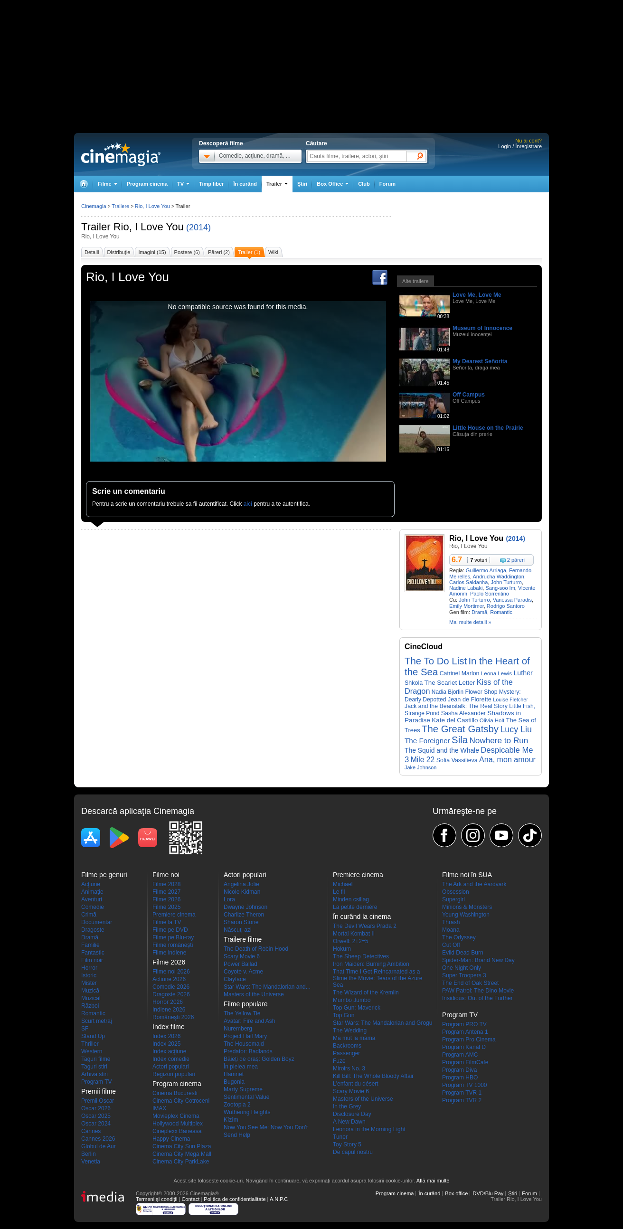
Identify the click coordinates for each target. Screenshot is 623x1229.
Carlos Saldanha (468, 582)
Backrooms (347, 1045)
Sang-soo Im (500, 588)
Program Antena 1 (465, 1032)
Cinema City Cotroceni (180, 1100)
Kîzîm (231, 1119)
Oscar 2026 (96, 1108)
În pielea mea (241, 1066)
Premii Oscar (97, 1100)
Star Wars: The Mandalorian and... (267, 986)
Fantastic (92, 952)
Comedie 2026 (170, 986)
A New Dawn (349, 1121)
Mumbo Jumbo (351, 1000)
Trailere (120, 206)
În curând (245, 184)
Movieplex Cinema (175, 1116)
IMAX (159, 1108)
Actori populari (170, 1066)
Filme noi (165, 875)
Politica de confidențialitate (234, 1199)
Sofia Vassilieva (457, 760)
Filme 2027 (166, 892)
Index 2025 (166, 1043)
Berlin (88, 1154)
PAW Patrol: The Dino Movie (478, 990)
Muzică (90, 990)
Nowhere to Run (498, 740)
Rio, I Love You (148, 227)
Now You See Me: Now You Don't (266, 1127)
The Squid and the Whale (442, 750)
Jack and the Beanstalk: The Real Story (456, 706)
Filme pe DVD (170, 929)
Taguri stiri (94, 1066)
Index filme (168, 1026)
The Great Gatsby (460, 729)
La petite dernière (355, 907)
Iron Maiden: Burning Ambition (371, 964)
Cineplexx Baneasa (176, 1131)
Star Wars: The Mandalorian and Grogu (382, 1023)
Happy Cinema (171, 1138)
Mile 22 (423, 760)
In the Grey (347, 1106)
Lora (229, 899)
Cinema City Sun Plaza (181, 1146)
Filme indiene (169, 952)
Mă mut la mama (354, 1038)
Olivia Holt (492, 720)
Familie (90, 945)
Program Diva (459, 1070)
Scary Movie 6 (242, 956)
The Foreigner (427, 741)
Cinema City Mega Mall (181, 1154)
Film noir (92, 960)
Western (91, 1051)
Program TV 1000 (464, 1085)
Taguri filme (95, 1059)
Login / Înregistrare (520, 146)
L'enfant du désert (355, 1083)
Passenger (346, 1053)
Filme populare (246, 1004)
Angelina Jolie (241, 884)
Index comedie (170, 1059)
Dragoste (92, 929)
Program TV (96, 1081)
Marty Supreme (243, 1089)
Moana (451, 929)
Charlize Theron (244, 914)
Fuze (339, 1061)
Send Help (237, 1135)
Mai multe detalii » (470, 622)
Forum (387, 184)
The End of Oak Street (470, 983)
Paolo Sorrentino (489, 593)
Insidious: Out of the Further (477, 998)
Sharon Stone (241, 922)
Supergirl (453, 899)
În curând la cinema (362, 916)
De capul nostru (353, 1152)
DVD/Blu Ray (487, 1193)
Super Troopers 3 (464, 975)
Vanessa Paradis (512, 600)
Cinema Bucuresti (175, 1093)
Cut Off (451, 945)
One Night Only (461, 967)
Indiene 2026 (168, 1009)
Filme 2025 (166, 907)
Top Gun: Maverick (356, 1007)
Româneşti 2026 (173, 1017)
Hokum (342, 948)
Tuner (340, 1137)
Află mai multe (433, 1180)
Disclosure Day (352, 1114)
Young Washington (466, 914)
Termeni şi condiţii (156, 1199)
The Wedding (350, 1030)
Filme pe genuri (104, 875)
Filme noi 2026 (171, 971)
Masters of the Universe (254, 994)
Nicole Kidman (242, 892)
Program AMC (460, 1054)
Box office (456, 1193)
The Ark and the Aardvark (474, 884)
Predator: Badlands (248, 1051)
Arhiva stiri (94, 1074)
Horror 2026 (167, 1002)
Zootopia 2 (237, 1104)
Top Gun (343, 1015)
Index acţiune (169, 1051)
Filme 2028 (166, 884)
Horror (89, 967)
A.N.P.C (279, 1199)
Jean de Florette (469, 699)
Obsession (455, 892)
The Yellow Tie (242, 1013)
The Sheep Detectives (361, 956)
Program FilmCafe (465, 1062)
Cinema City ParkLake (180, 1161)
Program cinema (147, 184)
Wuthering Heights (247, 1112)
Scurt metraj (96, 1021)
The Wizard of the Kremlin (366, 992)
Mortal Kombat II (354, 933)
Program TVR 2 (461, 1100)
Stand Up (93, 1036)
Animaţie (92, 892)
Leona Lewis (496, 673)
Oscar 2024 (96, 1123)
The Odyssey (459, 937)
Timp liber (211, 184)
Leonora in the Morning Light (369, 1129)
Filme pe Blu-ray (173, 937)
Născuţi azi (238, 929)
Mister (89, 983)
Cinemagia (93, 206)
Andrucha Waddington (498, 576)
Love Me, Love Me (477, 295)
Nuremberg (238, 1028)
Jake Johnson (420, 767)
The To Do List (436, 661)
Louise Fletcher (510, 699)
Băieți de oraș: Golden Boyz (259, 1059)
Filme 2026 (166, 899)
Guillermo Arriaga (486, 570)
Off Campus (469, 394)
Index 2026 (166, 1036)
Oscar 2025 (96, 1116)
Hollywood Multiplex (177, 1123)
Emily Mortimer (466, 606)
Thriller (90, 1043)
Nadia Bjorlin (447, 692)
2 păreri (516, 560)
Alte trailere (415, 281)
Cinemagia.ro (120, 154)
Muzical (91, 998)
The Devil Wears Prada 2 (364, 926)
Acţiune (90, 884)
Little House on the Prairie (488, 428)
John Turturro (506, 582)
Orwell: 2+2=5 (350, 941)
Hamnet (234, 1074)
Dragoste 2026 (171, 994)
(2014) (198, 227)
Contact (190, 1199)
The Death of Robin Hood (256, 948)
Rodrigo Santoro (506, 606)
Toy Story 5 (347, 1144)
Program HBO (460, 1077)
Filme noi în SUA (467, 875)
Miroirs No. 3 (349, 1068)
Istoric (88, 975)
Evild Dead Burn (462, 952)
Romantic (501, 612)
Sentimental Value (247, 1097)
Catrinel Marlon (460, 673)
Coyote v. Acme (243, 971)
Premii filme (98, 1091)
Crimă (88, 914)
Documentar (96, 922)
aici (248, 504)
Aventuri (91, 899)
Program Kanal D (464, 1047)
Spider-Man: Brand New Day (478, 960)
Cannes (91, 1131)
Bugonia (234, 1081)
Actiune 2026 (169, 979)
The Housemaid (244, 1043)
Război (90, 1005)
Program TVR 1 (461, 1092)
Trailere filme (243, 939)
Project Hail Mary (245, 1036)
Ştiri (302, 184)
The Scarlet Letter (449, 682)
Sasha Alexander (463, 713)
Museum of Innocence (482, 328)
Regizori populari (173, 1074)
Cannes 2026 (98, 1138)
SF (84, 1028)
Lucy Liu (516, 729)
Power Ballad (240, 964)
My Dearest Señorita (480, 361)
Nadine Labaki (465, 588)
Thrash (451, 922)
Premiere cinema (174, 914)
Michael (342, 884)
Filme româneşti (172, 945)
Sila (460, 740)
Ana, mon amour (507, 759)
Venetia (90, 1161)
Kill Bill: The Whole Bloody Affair (373, 1076)
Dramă (479, 612)
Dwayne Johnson (245, 907)
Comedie (92, 907)
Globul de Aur (98, 1146)
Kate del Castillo (455, 720)
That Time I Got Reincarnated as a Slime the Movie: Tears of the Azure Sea (378, 978)
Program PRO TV (464, 1024)
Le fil (339, 892)
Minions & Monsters (467, 907)
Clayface (235, 979)
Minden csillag (351, 899)
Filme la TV (166, 922)
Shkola (414, 683)
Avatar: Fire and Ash (249, 1021)
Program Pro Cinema (469, 1039)
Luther (522, 673)
